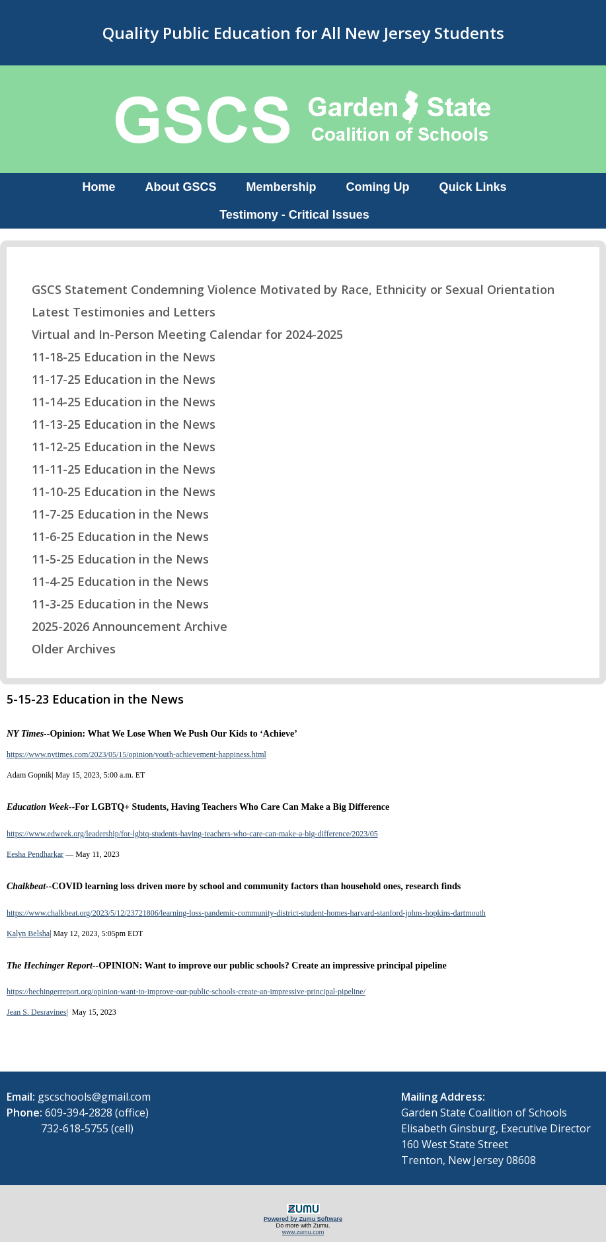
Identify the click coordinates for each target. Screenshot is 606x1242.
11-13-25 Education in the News (115, 424)
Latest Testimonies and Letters (115, 312)
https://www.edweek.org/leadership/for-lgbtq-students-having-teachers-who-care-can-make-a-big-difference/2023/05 (192, 833)
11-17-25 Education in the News (115, 379)
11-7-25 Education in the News (112, 514)
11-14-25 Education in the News (115, 402)
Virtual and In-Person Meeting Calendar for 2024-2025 (179, 334)
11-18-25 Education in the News (115, 357)
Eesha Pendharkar (35, 854)
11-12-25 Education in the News (115, 447)
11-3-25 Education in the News (112, 604)
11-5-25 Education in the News (112, 559)
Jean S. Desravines (36, 1012)
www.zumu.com (303, 1232)
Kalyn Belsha (28, 933)
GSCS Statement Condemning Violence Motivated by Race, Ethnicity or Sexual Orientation (284, 289)
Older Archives (65, 649)
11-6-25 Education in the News (112, 536)
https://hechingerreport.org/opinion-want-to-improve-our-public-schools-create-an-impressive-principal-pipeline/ (186, 991)
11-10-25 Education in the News (115, 491)
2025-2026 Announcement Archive (121, 626)
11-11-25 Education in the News (115, 469)
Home (98, 187)
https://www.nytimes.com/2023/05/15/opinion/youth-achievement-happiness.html (136, 754)
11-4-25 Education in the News (112, 581)
